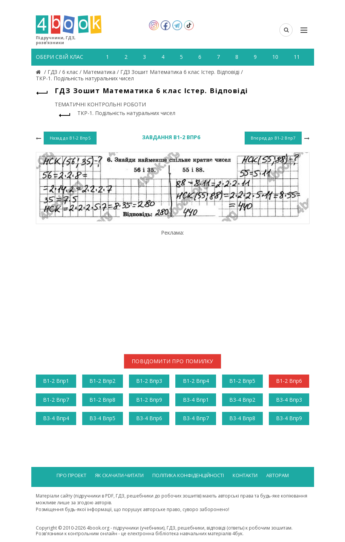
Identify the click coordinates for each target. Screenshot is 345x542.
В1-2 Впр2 (102, 380)
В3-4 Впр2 (242, 399)
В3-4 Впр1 (196, 399)
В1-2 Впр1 (56, 380)
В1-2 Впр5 (242, 380)
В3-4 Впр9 (289, 418)
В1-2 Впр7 (56, 399)
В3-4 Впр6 (149, 418)
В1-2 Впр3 (149, 380)
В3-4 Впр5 (102, 418)
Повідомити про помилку (172, 361)
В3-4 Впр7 (196, 418)
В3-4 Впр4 (56, 418)
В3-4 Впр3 (289, 399)
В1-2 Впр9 (149, 399)
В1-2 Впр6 (289, 380)
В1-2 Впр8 (102, 399)
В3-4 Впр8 (242, 418)
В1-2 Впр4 (196, 380)
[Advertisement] (173, 289)
